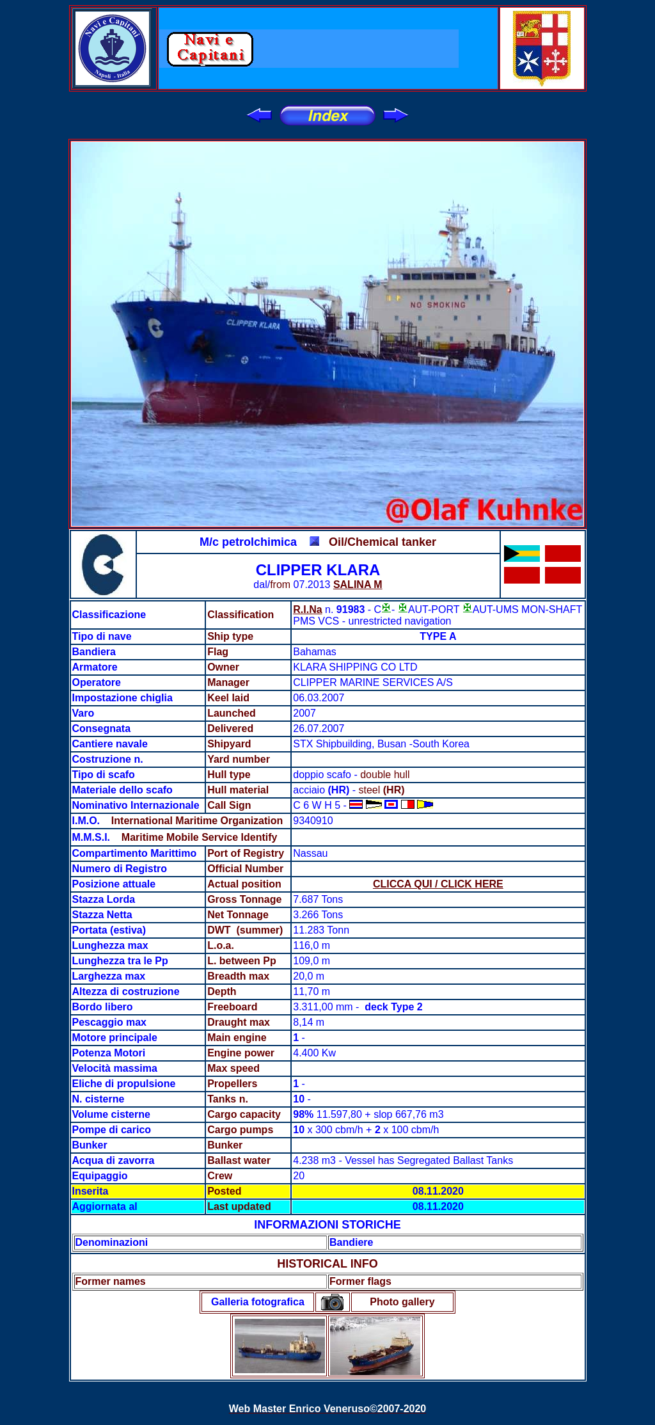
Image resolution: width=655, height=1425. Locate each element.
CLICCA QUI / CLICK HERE (438, 884)
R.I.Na (307, 609)
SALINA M (358, 584)
